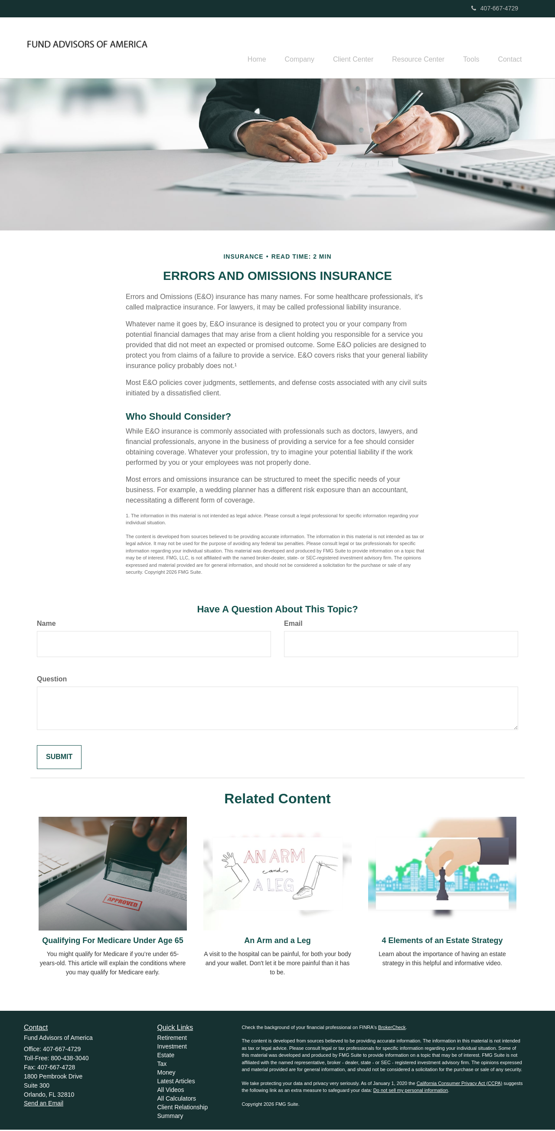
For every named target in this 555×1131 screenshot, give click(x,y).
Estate (166, 1056)
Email (293, 624)
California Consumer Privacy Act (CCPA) (460, 1084)
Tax (162, 1065)
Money (166, 1073)
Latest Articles (176, 1082)
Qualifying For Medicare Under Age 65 (112, 941)
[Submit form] (59, 758)
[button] (285, 48)
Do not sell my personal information (410, 1091)
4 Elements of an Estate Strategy (442, 941)
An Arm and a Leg (277, 941)
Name (46, 624)
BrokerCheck (392, 1028)
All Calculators (176, 1099)
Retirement (172, 1039)
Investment (172, 1047)
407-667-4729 (494, 8)
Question (52, 680)
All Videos (170, 1091)
